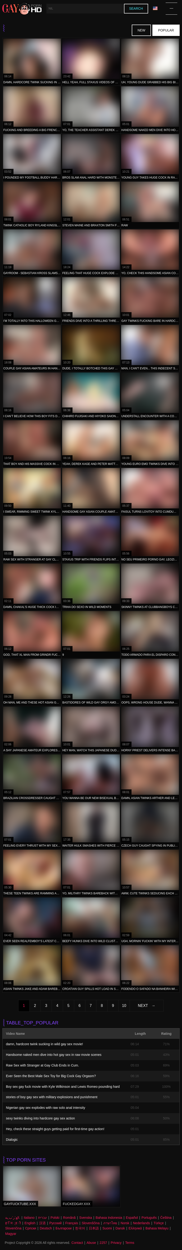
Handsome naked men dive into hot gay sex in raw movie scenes (53, 1055)
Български (64, 1228)
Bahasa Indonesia (109, 1217)
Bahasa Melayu (157, 1228)
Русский (55, 1223)
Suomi (107, 1228)
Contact (77, 1243)
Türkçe (159, 1223)
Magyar (10, 1234)
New (141, 30)
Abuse (91, 1243)
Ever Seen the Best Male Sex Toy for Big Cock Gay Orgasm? (51, 1076)
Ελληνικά (135, 1228)
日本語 (94, 1228)
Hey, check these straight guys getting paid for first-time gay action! (55, 1129)
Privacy (116, 1243)
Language (155, 8)
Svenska (85, 1217)
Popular (166, 30)
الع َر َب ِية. (12, 1217)
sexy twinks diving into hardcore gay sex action (40, 1118)
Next (143, 1006)
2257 (103, 1243)
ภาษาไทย (110, 1223)
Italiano (29, 1217)
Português (149, 1217)
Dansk (120, 1228)
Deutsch (46, 1228)
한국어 (80, 1228)
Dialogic (12, 1139)
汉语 (42, 1223)
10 (124, 1006)
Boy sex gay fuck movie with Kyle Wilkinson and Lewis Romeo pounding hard (63, 1086)
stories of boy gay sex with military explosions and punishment (51, 1097)
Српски (30, 1228)
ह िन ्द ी (13, 1223)
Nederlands (141, 1223)
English (29, 1223)
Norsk (125, 1223)
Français (71, 1223)
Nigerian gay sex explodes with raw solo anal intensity (45, 1108)
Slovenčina (13, 1228)
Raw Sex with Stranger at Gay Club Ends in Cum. (42, 1065)
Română (69, 1217)
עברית (42, 1217)
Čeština (165, 1217)
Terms (129, 1243)
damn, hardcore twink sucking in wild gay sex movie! (44, 1044)
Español (132, 1217)
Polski (54, 1217)
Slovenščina (91, 1223)
